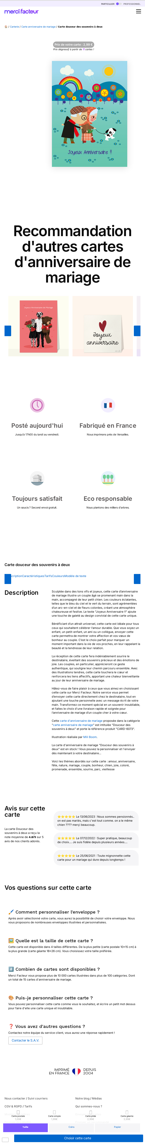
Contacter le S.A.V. (25, 1040)
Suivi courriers (38, 1098)
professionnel (128, 3)
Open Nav (139, 9)
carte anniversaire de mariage (73, 725)
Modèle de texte (75, 576)
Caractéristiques (33, 576)
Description (14, 576)
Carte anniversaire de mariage (38, 26)
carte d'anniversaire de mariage (81, 721)
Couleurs (58, 576)
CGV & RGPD (13, 1106)
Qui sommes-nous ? (88, 1106)
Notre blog (82, 1098)
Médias (97, 1098)
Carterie (14, 26)
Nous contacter (15, 1098)
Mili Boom (90, 737)
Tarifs (48, 576)
